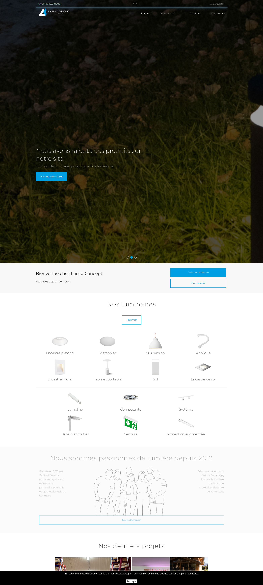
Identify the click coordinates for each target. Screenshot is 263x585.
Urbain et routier (75, 434)
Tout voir (131, 319)
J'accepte (132, 581)
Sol (155, 379)
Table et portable (107, 379)
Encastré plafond (60, 353)
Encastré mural (59, 379)
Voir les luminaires (51, 176)
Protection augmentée (186, 434)
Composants (130, 409)
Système (186, 409)
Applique (203, 353)
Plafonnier (107, 353)
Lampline (75, 409)
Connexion (198, 283)
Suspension (155, 353)
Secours (130, 434)
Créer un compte (198, 272)
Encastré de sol (203, 379)
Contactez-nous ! (51, 3)
